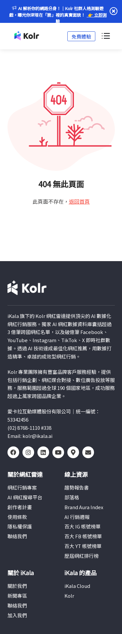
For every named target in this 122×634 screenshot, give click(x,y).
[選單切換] (105, 36)
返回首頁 (79, 201)
